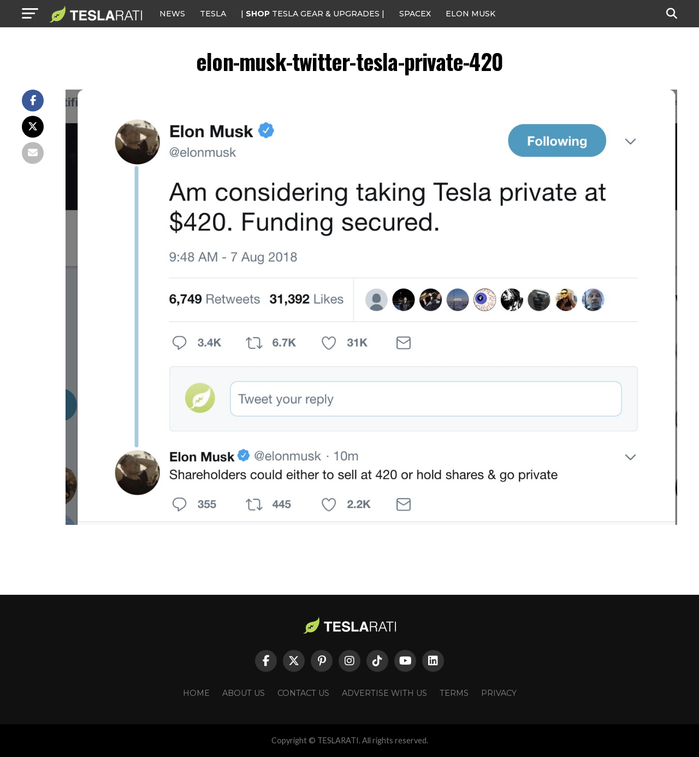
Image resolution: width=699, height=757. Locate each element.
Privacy (499, 693)
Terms (454, 693)
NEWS (172, 14)
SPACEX (415, 14)
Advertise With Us (384, 693)
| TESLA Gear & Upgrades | (312, 14)
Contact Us (303, 693)
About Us (243, 693)
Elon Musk (470, 14)
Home (196, 693)
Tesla (213, 14)
